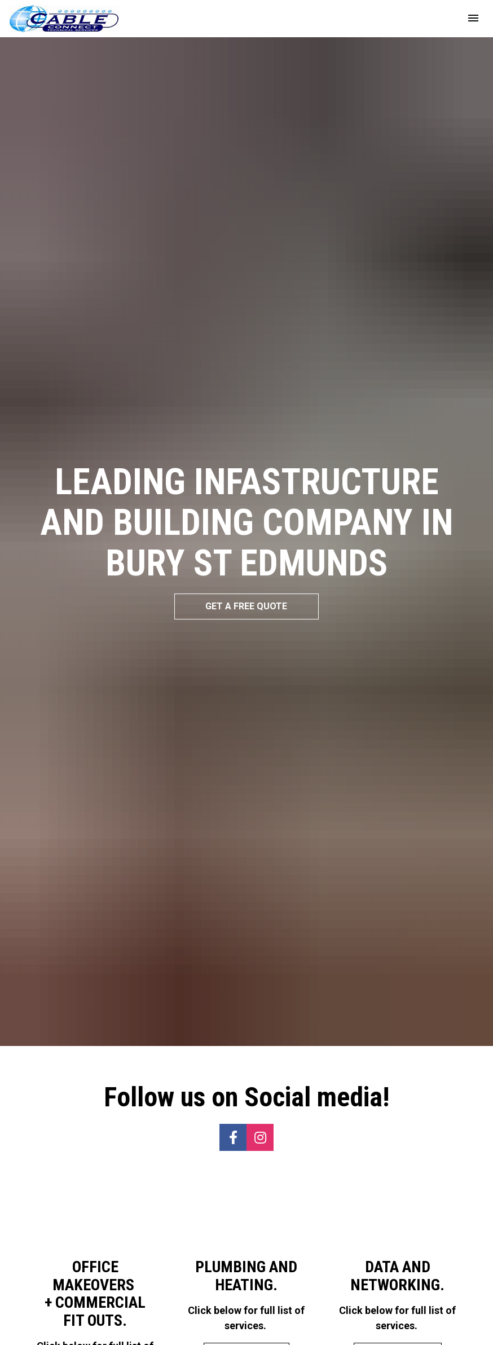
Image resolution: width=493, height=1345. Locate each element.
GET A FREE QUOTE (246, 549)
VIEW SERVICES (95, 1276)
